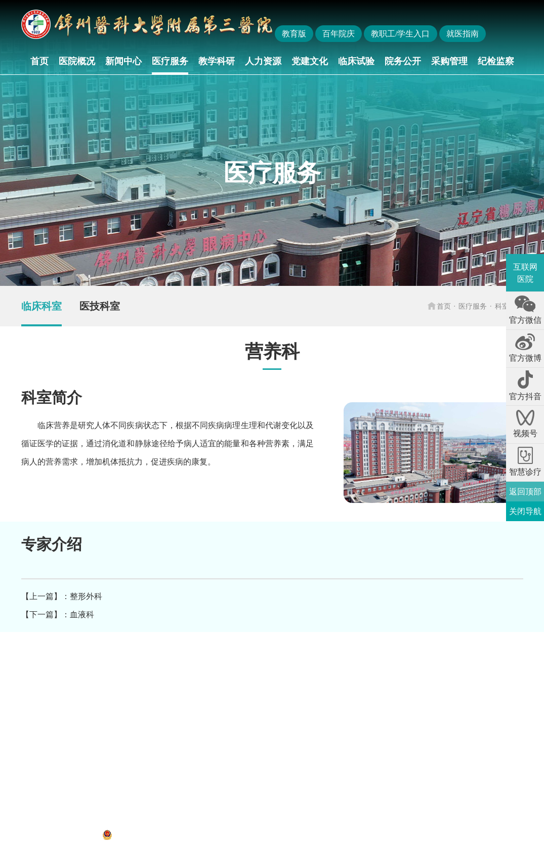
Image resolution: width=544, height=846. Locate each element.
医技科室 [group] (99, 306)
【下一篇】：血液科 (57, 614)
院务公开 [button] (403, 61)
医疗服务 (472, 306)
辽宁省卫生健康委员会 (128, 669)
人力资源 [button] (263, 61)
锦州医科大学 (193, 669)
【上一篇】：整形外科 (61, 596)
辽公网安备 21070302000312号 (162, 835)
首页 (39, 61)
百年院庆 (338, 33)
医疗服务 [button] (170, 61)
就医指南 (462, 33)
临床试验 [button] (356, 61)
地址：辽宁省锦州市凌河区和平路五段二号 (98, 820)
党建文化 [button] (309, 61)
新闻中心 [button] (123, 61)
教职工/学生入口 (400, 33)
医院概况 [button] (77, 61)
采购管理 (449, 61)
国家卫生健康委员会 (53, 669)
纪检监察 (496, 61)
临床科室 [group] (41, 306)
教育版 (294, 33)
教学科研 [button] (216, 61)
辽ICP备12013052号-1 (59, 834)
